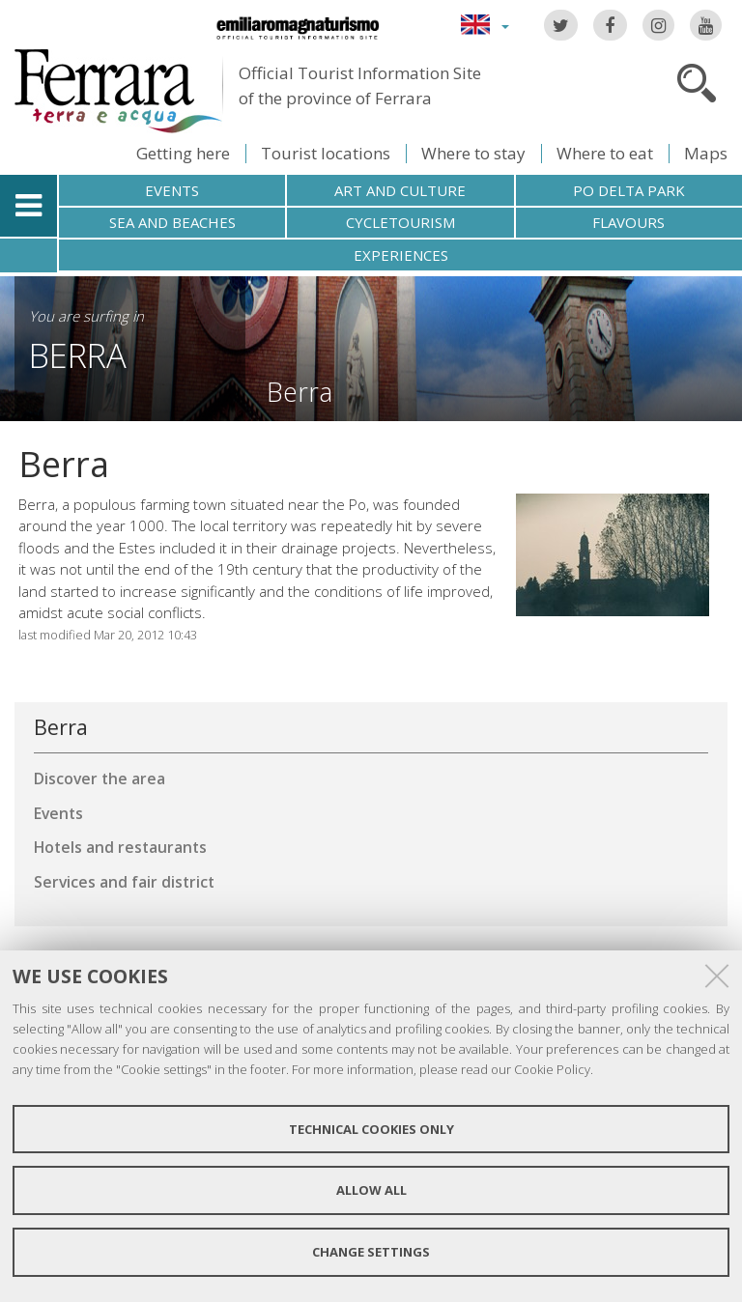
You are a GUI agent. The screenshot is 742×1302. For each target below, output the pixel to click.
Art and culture (400, 190)
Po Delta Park (629, 190)
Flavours (628, 222)
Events (172, 190)
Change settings (371, 1251)
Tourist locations (325, 153)
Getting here (183, 153)
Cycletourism (400, 222)
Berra (78, 355)
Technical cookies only (371, 1129)
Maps (706, 153)
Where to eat (604, 153)
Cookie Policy (552, 1069)
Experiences (401, 255)
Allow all (371, 1190)
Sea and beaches (172, 222)
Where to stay (473, 153)
